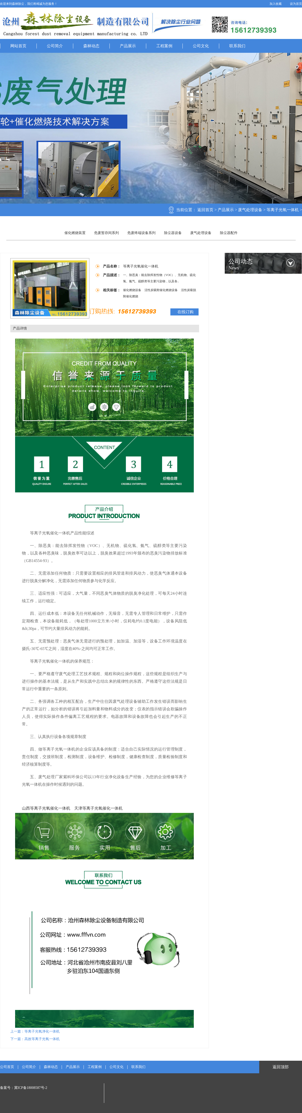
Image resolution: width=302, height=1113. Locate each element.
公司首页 (7, 1067)
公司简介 (55, 46)
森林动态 (91, 46)
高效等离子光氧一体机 (42, 1039)
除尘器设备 (173, 233)
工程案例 (164, 46)
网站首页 (18, 46)
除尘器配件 (229, 233)
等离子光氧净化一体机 (42, 1031)
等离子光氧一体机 (283, 210)
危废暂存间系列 (106, 233)
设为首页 (296, 4)
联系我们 (237, 46)
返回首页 (205, 210)
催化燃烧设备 (132, 290)
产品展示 (128, 46)
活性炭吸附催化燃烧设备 (161, 290)
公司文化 (201, 46)
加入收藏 (276, 4)
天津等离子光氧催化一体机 (98, 808)
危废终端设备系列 (141, 233)
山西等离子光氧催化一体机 (46, 808)
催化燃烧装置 (75, 233)
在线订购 (185, 312)
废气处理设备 (250, 210)
